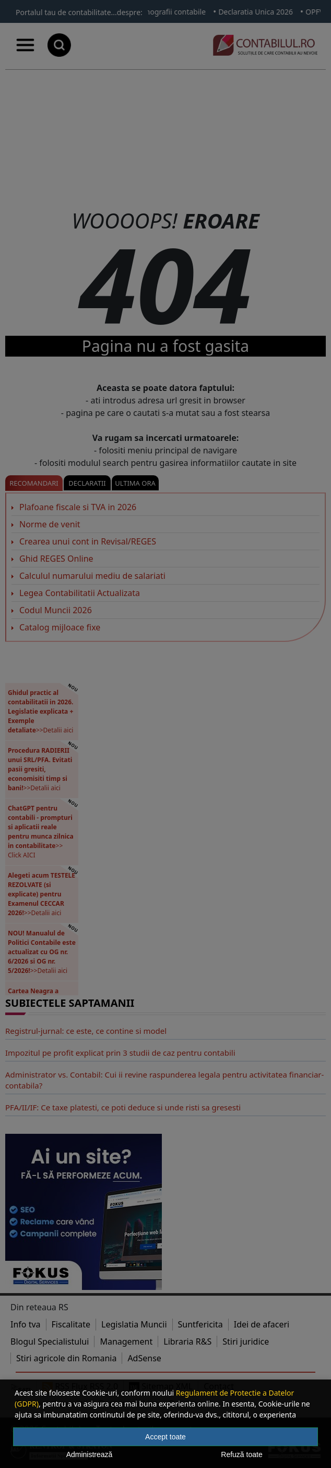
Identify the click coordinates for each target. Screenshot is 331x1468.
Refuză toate (241, 1454)
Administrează (89, 1454)
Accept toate (165, 1437)
